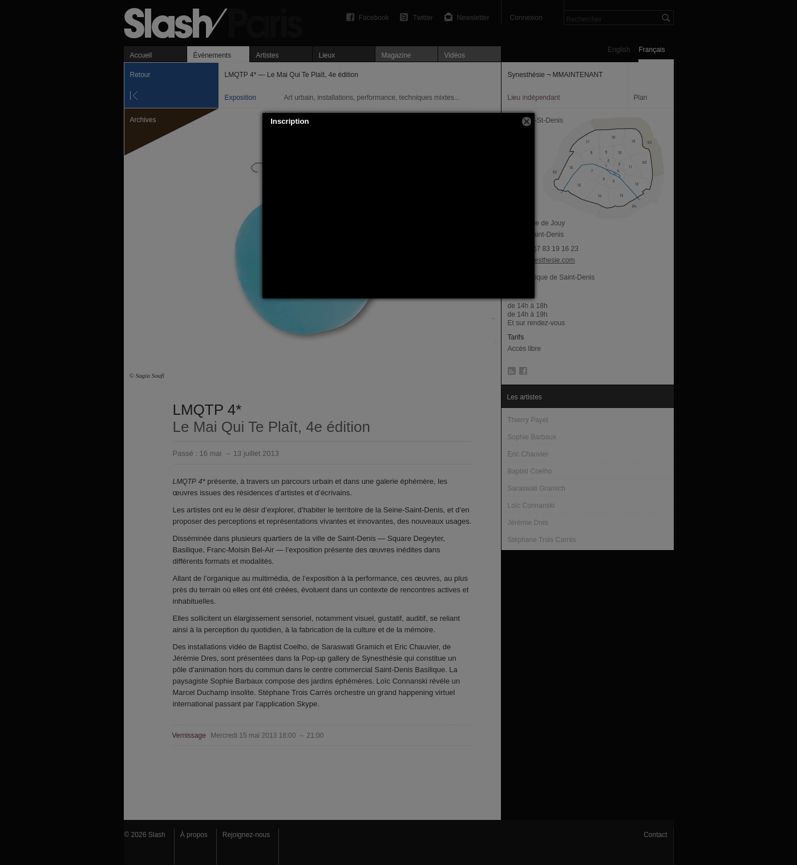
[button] (526, 121)
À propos (194, 835)
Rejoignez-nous (246, 835)
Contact (655, 835)
